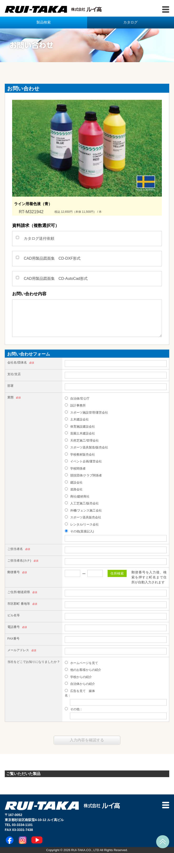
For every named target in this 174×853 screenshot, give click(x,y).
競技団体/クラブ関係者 (83, 475)
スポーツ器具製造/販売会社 (86, 447)
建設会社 (74, 482)
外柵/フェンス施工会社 (83, 510)
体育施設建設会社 (80, 426)
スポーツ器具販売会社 (83, 517)
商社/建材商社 (77, 496)
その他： (74, 709)
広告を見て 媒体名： (80, 693)
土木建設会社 (77, 419)
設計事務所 (75, 405)
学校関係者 (75, 468)
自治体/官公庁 (77, 398)
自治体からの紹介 (80, 684)
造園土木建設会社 (80, 433)
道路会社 (74, 489)
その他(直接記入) (79, 531)
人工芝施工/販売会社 (82, 503)
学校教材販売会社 (80, 454)
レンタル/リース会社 (82, 524)
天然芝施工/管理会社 (82, 440)
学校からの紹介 (78, 677)
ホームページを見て (81, 663)
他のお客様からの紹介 (83, 670)
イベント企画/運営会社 (83, 461)
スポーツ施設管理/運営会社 (86, 412)
